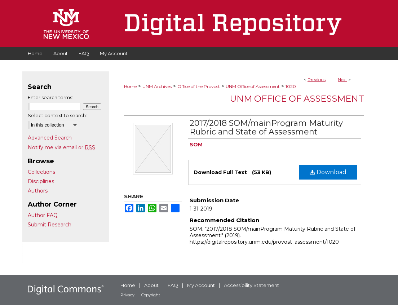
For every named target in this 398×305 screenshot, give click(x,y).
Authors (38, 190)
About (151, 285)
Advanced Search (50, 137)
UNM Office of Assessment (253, 86)
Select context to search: (57, 115)
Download (328, 172)
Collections (41, 172)
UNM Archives (157, 86)
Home (130, 86)
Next (342, 79)
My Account (201, 285)
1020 (291, 86)
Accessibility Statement (251, 285)
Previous (317, 79)
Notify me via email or (61, 147)
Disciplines (41, 181)
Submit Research (49, 224)
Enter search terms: (50, 97)
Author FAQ (43, 215)
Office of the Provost (198, 86)
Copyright (150, 294)
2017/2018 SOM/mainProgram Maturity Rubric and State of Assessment (266, 127)
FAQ (173, 285)
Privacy (127, 294)
